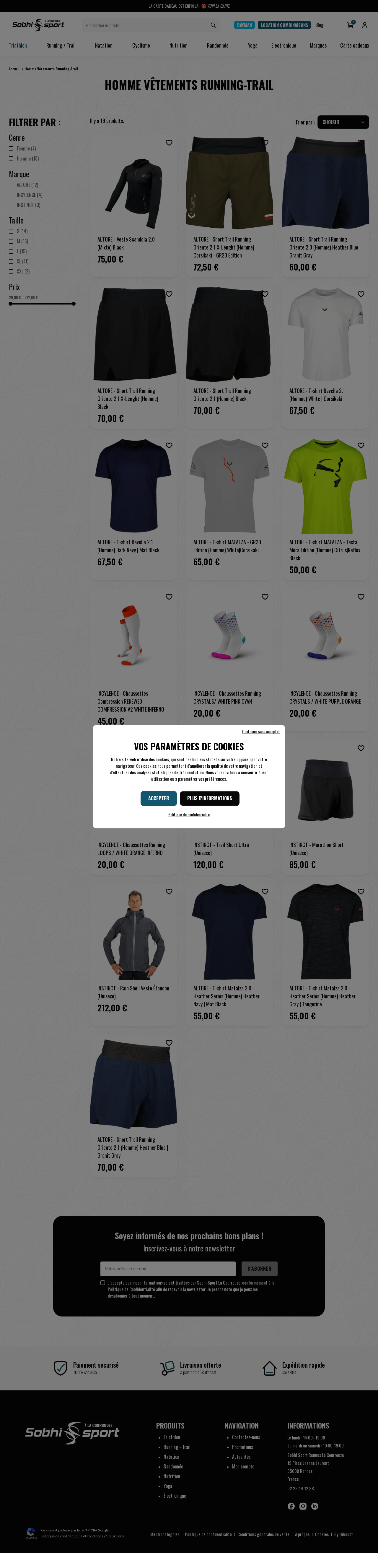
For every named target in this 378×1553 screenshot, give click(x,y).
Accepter (158, 798)
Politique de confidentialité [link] (189, 814)
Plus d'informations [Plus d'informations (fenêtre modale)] (209, 798)
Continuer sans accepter (261, 731)
